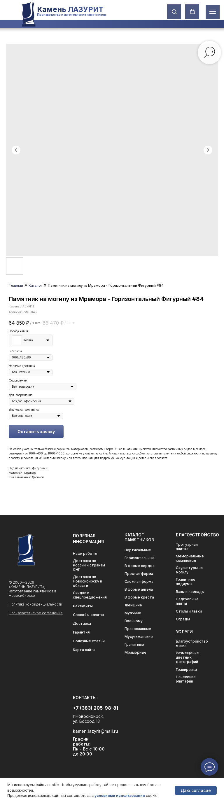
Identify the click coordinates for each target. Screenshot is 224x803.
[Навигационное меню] (212, 12)
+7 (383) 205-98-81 (95, 708)
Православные (138, 629)
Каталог (35, 285)
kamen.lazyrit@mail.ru (95, 731)
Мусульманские (139, 636)
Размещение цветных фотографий (187, 657)
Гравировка (186, 669)
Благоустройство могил (192, 643)
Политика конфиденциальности (35, 604)
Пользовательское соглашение (36, 613)
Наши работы (85, 553)
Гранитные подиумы (185, 581)
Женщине (133, 605)
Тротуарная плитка (187, 546)
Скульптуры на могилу (189, 570)
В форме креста (139, 597)
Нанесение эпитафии (186, 679)
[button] (174, 11)
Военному (134, 621)
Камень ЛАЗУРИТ (70, 9)
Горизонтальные (140, 558)
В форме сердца (140, 566)
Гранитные (134, 644)
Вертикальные (138, 550)
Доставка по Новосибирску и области (87, 581)
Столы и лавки (189, 611)
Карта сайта (84, 650)
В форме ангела (139, 589)
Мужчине (133, 613)
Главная (16, 285)
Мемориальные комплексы (190, 558)
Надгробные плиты (187, 601)
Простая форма (139, 573)
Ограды (183, 619)
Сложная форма (139, 581)
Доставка (82, 623)
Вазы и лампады (190, 591)
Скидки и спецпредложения (90, 595)
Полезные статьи (89, 641)
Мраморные (135, 652)
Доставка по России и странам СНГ (89, 565)
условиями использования (119, 795)
